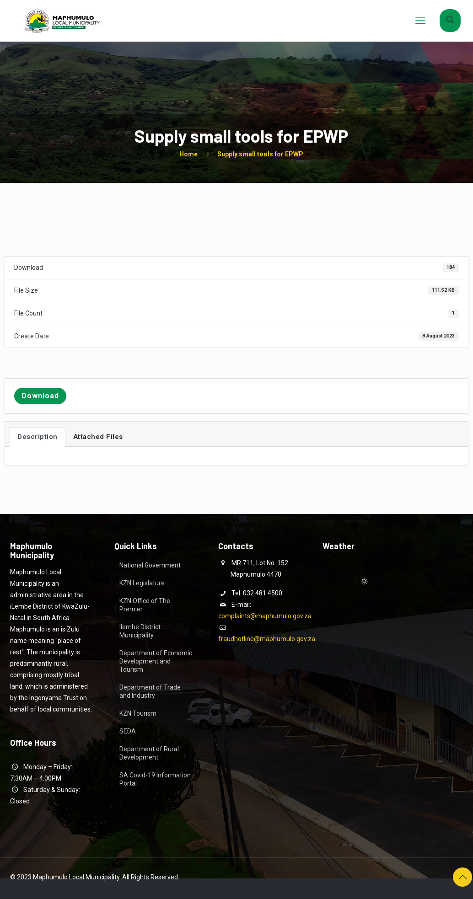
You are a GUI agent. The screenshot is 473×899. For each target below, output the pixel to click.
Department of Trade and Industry (150, 691)
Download (40, 395)
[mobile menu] (420, 20)
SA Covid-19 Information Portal (155, 779)
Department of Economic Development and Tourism (155, 661)
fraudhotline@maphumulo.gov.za (266, 638)
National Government (150, 565)
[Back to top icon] (462, 877)
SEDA (127, 731)
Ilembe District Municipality (140, 631)
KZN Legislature (142, 583)
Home (188, 154)
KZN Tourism (137, 713)
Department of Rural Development (149, 753)
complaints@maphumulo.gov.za (265, 616)
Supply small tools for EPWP (260, 154)
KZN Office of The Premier (144, 605)
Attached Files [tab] (98, 437)
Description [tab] (37, 437)
